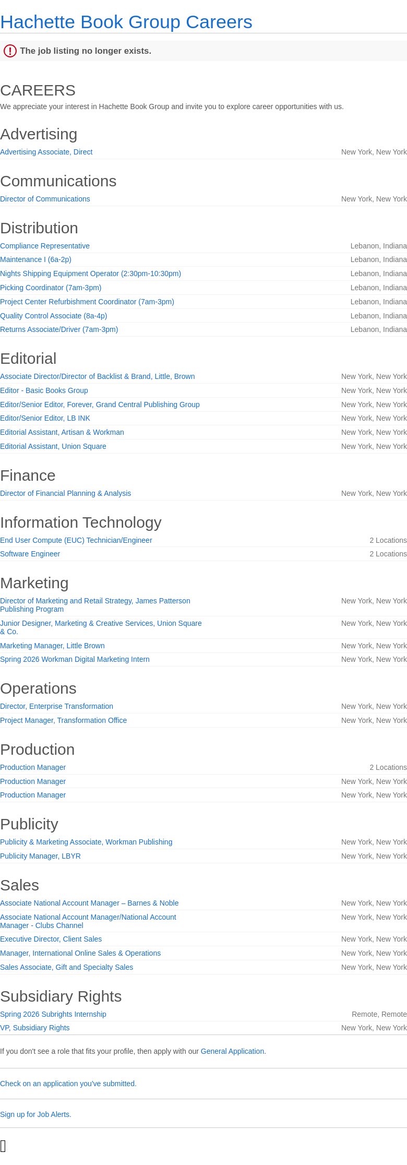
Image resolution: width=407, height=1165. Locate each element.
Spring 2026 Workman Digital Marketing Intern (75, 659)
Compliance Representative (45, 246)
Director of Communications (45, 199)
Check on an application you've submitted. (68, 1083)
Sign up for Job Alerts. (35, 1114)
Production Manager (33, 767)
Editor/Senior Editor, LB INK (45, 418)
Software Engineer (30, 554)
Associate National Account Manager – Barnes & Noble (89, 903)
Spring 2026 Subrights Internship (53, 1014)
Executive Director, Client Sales (51, 939)
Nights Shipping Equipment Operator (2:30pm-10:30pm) (90, 273)
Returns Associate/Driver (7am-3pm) (59, 329)
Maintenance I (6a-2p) (35, 259)
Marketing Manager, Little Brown (52, 645)
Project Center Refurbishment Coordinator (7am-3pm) (87, 302)
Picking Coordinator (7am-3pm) (51, 287)
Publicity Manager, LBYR (40, 856)
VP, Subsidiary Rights (35, 1028)
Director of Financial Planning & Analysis (65, 493)
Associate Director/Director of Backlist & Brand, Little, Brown (97, 376)
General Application (232, 1051)
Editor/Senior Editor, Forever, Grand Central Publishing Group (100, 404)
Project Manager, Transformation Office (63, 720)
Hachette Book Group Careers (126, 21)
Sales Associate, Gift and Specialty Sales (66, 967)
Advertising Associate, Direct (46, 152)
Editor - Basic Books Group (44, 390)
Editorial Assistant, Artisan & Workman (62, 432)
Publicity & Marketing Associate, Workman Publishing (86, 842)
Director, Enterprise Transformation (56, 706)
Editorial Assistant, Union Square (53, 446)
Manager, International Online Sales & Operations (80, 953)
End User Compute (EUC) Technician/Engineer (76, 540)
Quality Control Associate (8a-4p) (53, 316)
